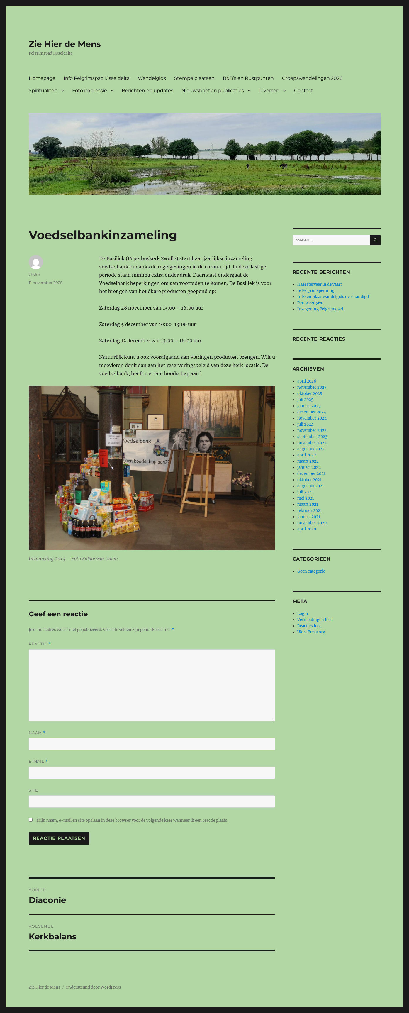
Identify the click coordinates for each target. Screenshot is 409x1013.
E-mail (38, 761)
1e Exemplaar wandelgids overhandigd (333, 296)
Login (302, 613)
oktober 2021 (309, 479)
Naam (37, 732)
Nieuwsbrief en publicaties (212, 90)
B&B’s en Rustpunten (248, 78)
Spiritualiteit (43, 90)
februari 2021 (309, 510)
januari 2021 (308, 516)
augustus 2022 (311, 449)
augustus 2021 (310, 485)
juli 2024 (305, 424)
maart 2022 (308, 461)
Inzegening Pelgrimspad (320, 309)
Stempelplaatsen (194, 78)
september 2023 (312, 436)
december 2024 (311, 412)
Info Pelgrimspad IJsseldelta (97, 78)
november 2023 (311, 430)
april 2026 (306, 381)
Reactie (40, 644)
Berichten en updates (147, 90)
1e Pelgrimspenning (316, 290)
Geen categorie (311, 571)
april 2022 (306, 455)
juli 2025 (305, 399)
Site (33, 790)
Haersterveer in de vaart (319, 284)
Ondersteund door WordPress (93, 987)
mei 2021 (305, 498)
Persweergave (310, 302)
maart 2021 (307, 504)
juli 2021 (305, 492)
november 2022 (312, 442)
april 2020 (306, 529)
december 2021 (311, 473)
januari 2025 (309, 405)
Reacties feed (309, 625)
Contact (303, 90)
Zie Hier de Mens (65, 44)
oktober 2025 (309, 393)
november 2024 (312, 418)
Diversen (269, 90)
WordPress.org (311, 632)
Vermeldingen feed (315, 619)
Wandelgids (152, 78)
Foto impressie (89, 90)
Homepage (42, 78)
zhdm (34, 274)
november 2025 (312, 387)
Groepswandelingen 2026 (312, 78)
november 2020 (312, 522)
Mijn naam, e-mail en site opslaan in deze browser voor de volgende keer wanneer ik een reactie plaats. (132, 820)
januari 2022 (309, 467)
